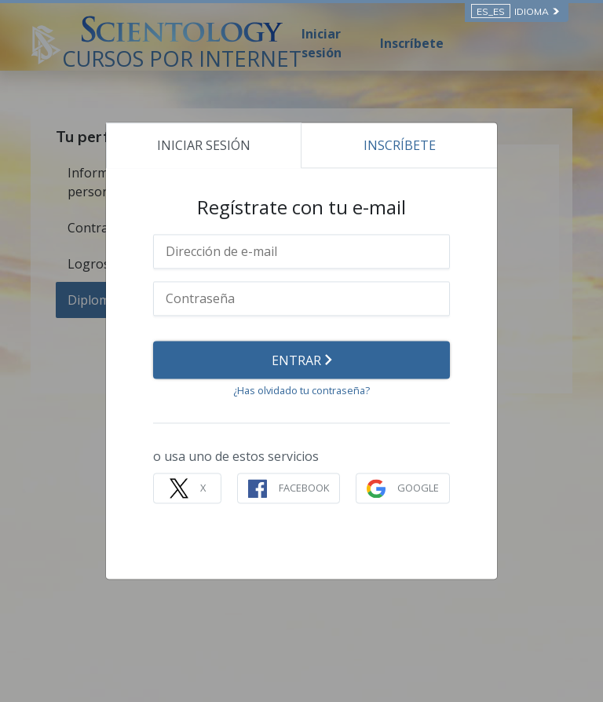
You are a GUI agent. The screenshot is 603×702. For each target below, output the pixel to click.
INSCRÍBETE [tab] (400, 145)
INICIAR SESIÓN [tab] (203, 145)
